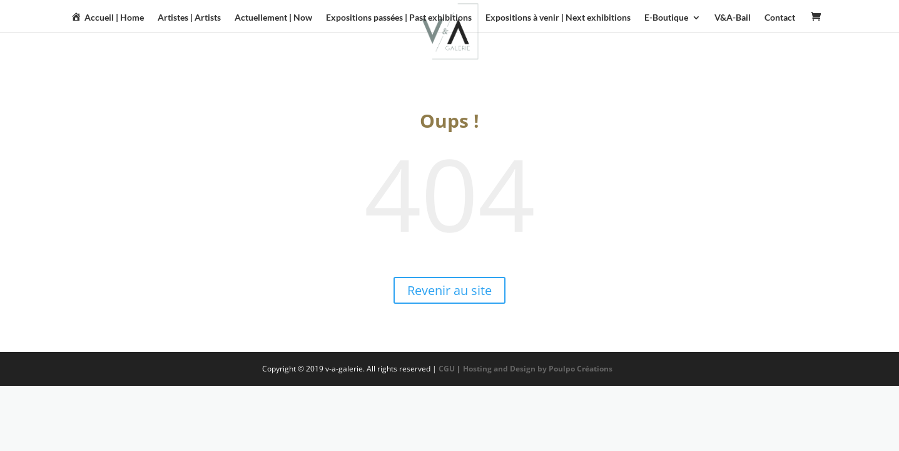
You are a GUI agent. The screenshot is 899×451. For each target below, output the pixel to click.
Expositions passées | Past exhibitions (399, 18)
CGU (447, 368)
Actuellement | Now (273, 18)
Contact (779, 18)
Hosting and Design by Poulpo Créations (538, 368)
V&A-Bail (732, 18)
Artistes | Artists (189, 18)
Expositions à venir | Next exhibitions (558, 18)
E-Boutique (666, 18)
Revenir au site (449, 290)
